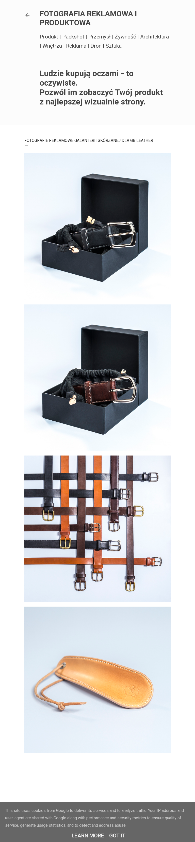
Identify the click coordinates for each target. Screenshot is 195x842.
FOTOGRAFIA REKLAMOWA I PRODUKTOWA (88, 18)
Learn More (88, 836)
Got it (117, 836)
